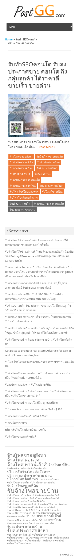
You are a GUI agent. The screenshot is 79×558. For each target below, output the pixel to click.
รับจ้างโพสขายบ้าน (48, 162)
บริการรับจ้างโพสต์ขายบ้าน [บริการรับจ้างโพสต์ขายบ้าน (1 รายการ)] (34, 469)
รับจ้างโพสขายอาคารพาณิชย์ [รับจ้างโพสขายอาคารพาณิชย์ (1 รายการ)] (21, 504)
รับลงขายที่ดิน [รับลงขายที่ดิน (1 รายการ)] (14, 520)
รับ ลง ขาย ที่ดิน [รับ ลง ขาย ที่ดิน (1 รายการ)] (30, 520)
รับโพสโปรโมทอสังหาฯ (23, 197)
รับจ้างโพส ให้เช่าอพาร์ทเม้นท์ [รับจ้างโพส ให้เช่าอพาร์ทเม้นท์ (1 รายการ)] (52, 504)
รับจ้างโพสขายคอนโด (49, 156)
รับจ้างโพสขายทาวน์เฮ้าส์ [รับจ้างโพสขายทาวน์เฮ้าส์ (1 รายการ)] (42, 483)
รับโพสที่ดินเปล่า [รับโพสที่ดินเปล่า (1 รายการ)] (15, 541)
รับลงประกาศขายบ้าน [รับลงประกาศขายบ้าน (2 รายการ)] (24, 526)
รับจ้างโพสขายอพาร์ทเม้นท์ (20, 436)
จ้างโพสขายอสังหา (21, 156)
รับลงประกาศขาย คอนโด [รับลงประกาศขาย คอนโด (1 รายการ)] (19, 523)
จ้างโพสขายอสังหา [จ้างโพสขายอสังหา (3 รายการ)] (26, 455)
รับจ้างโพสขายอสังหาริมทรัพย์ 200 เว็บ (27, 416)
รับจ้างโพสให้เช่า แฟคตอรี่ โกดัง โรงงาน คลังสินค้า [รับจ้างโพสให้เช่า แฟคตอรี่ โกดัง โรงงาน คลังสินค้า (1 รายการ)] (31, 507)
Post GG (68, 554)
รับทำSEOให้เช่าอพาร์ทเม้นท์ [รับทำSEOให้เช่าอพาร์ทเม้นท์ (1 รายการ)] (47, 513)
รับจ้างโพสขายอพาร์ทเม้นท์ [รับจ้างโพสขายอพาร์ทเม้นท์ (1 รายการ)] (45, 495)
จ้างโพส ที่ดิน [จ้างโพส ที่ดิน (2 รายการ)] (59, 465)
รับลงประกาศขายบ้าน (23, 185)
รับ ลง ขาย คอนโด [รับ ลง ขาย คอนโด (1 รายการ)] (16, 516)
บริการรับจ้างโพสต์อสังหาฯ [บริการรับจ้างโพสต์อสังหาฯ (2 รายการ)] (28, 472)
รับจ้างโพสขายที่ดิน (21, 162)
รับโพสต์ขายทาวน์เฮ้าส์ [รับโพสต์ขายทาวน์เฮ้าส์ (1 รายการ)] (43, 535)
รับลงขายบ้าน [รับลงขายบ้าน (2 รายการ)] (50, 520)
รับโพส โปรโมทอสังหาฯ (24, 191)
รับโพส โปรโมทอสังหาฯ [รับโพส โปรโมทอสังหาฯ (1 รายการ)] (19, 543)
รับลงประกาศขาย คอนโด (25, 179)
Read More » (47, 147)
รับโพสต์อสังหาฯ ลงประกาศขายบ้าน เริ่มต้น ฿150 (33, 409)
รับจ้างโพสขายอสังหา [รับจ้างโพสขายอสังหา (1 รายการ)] (17, 498)
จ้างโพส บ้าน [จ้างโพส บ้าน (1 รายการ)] (13, 469)
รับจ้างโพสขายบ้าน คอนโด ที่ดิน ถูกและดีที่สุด (31, 402)
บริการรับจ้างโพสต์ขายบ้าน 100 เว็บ (25, 429)
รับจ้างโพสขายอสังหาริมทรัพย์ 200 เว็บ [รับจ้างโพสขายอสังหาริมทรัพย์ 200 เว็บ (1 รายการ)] (26, 501)
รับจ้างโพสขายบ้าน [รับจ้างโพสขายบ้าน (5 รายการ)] (32, 491)
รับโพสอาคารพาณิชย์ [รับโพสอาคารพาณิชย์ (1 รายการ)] (53, 541)
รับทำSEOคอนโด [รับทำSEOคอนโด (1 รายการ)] (15, 510)
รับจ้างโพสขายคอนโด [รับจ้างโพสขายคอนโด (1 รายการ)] (18, 483)
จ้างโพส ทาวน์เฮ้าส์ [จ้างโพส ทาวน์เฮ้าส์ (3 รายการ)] (27, 464)
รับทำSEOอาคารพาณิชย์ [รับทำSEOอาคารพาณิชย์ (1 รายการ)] (19, 513)
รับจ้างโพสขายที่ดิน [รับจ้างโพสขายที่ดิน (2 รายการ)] (22, 486)
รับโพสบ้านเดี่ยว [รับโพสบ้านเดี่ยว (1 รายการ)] (33, 541)
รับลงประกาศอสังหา (51, 185)
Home (9, 39)
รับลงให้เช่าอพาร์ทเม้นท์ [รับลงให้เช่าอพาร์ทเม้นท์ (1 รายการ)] (19, 535)
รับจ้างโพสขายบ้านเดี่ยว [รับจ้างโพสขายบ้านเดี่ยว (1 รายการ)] (19, 495)
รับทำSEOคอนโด (20, 174)
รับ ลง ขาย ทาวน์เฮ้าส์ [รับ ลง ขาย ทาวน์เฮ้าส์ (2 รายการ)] (43, 516)
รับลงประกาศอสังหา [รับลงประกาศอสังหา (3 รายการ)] (27, 530)
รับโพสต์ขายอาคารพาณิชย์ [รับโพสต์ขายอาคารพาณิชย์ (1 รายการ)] (39, 538)
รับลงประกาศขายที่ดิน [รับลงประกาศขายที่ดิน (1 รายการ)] (44, 523)
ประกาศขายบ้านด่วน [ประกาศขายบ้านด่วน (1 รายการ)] (50, 479)
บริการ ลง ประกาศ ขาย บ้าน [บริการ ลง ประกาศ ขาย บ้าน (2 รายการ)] (29, 475)
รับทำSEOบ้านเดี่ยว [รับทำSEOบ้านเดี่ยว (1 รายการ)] (51, 510)
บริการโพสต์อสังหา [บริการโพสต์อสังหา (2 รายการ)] (22, 479)
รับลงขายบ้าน (42, 174)
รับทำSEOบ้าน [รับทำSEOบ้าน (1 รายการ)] (33, 510)
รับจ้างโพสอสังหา (47, 168)
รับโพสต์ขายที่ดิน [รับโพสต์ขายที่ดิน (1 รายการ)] (15, 538)
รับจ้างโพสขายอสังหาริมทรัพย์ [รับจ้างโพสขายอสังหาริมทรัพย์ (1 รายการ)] (44, 498)
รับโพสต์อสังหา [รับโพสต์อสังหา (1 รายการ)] (61, 538)
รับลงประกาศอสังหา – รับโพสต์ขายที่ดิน (28, 384)
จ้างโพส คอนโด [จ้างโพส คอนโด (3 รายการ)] (23, 459)
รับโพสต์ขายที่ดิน (52, 191)
